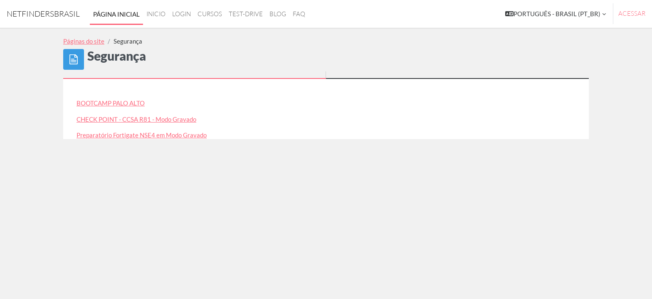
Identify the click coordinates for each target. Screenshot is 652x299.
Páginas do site (83, 41)
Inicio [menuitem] (155, 14)
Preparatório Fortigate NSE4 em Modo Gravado (142, 135)
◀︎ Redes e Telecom (130, 271)
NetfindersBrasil (43, 14)
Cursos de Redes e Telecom (113, 215)
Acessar (631, 13)
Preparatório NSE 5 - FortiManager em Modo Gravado (150, 151)
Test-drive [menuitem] (246, 14)
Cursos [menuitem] (210, 14)
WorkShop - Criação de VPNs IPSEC (125, 167)
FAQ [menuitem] (299, 14)
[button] (555, 14)
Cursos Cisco (94, 199)
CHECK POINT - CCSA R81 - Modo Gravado (136, 119)
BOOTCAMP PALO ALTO (111, 103)
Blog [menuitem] (277, 14)
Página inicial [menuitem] (116, 14)
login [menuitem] (181, 14)
